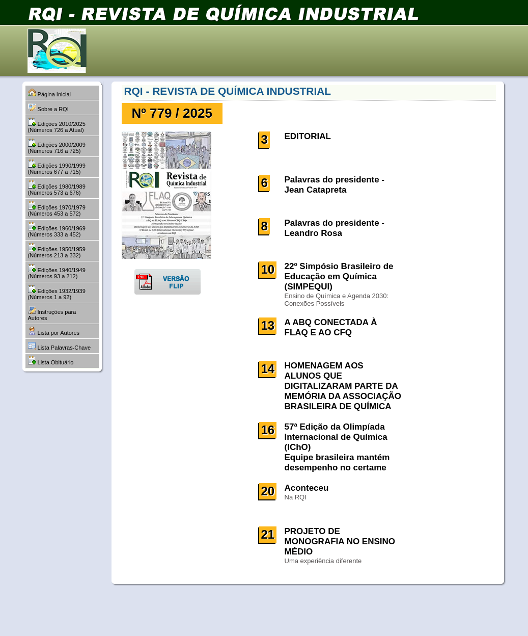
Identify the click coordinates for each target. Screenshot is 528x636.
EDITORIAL (308, 136)
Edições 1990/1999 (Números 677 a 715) (57, 167)
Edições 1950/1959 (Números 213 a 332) (57, 250)
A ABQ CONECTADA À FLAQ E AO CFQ (331, 327)
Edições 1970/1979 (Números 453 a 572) (57, 209)
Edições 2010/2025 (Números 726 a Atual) (57, 125)
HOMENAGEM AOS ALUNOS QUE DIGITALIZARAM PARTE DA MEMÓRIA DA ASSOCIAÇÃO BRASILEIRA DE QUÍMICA (343, 386)
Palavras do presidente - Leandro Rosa (335, 228)
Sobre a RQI (48, 107)
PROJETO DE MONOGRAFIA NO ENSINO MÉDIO (340, 541)
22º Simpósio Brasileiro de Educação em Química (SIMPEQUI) (339, 276)
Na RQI (296, 497)
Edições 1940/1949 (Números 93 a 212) (57, 271)
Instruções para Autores (52, 313)
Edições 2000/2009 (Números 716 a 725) (57, 146)
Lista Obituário (51, 360)
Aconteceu (307, 488)
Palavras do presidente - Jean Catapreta (335, 185)
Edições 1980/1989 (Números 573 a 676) (57, 188)
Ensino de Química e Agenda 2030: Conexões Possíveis (337, 299)
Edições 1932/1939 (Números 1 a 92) (57, 292)
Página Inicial (49, 92)
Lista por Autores (54, 331)
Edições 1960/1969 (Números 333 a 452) (57, 229)
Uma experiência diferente (323, 561)
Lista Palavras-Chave (59, 346)
